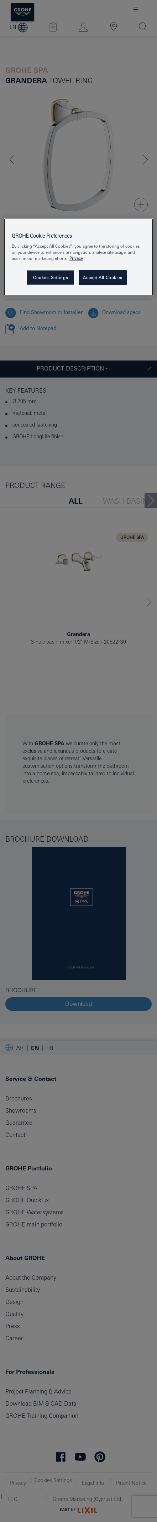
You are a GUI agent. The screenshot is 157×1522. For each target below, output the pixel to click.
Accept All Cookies (102, 277)
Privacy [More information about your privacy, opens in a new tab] (76, 258)
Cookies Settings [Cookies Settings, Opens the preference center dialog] (50, 277)
